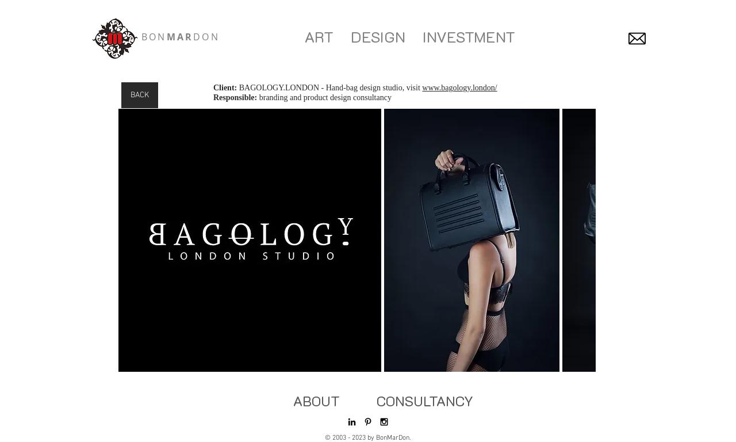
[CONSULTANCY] (425, 401)
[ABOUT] (316, 401)
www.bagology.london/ (459, 87)
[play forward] (581, 240)
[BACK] (139, 95)
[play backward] (132, 240)
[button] (249, 240)
